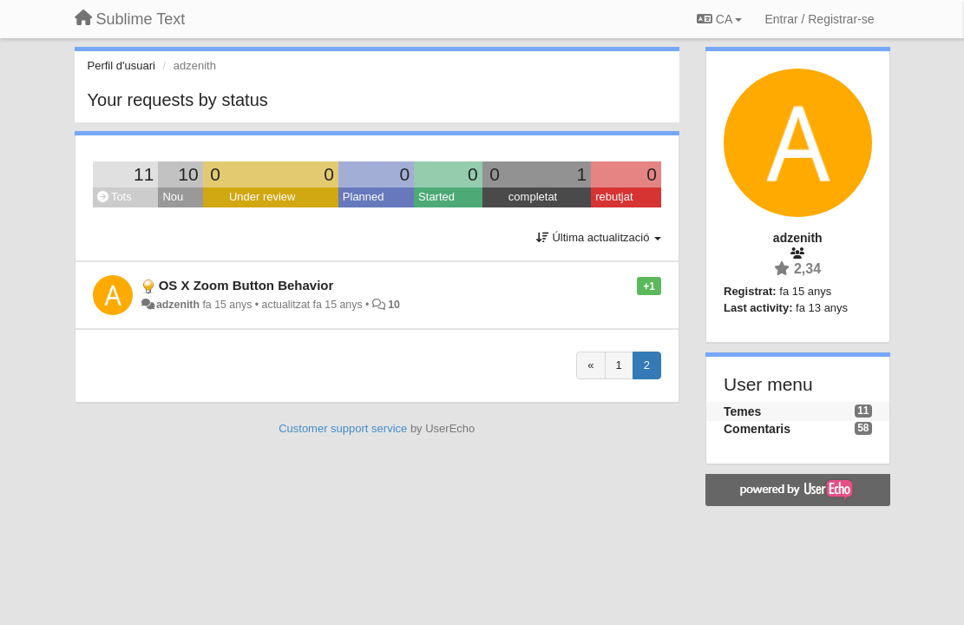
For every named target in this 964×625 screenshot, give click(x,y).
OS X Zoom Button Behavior (246, 285)
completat (532, 196)
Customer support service (343, 428)
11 (144, 174)
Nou (172, 196)
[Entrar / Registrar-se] (819, 19)
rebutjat (614, 196)
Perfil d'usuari (121, 65)
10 (188, 174)
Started (436, 196)
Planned (363, 196)
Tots (114, 196)
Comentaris (757, 429)
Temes (742, 411)
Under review (262, 196)
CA (719, 19)
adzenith (178, 305)
